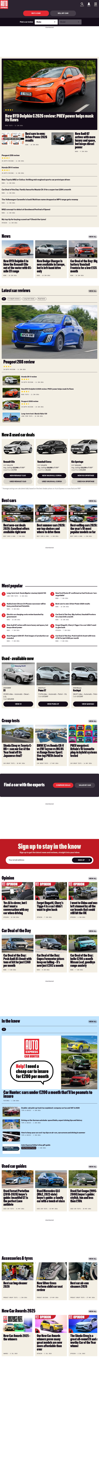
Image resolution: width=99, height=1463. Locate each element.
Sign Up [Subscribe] (81, 860)
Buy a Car (36, 13)
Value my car (85, 785)
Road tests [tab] (41, 299)
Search (82, 6)
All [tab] (4, 299)
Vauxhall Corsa (44, 462)
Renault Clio (9, 462)
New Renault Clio (18, 476)
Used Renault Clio (18, 481)
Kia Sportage (77, 462)
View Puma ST (53, 704)
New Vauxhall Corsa (52, 476)
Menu (95, 6)
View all (92, 237)
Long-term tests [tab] (29, 299)
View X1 (18, 704)
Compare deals (63, 785)
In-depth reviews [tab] (14, 299)
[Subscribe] (49, 860)
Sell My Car (63, 13)
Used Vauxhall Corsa (52, 481)
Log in (88, 6)
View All (92, 879)
